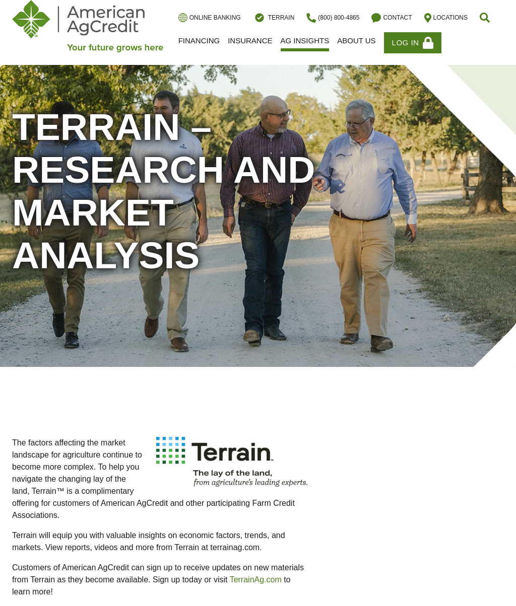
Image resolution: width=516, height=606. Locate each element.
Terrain (274, 17)
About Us (356, 40)
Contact (391, 18)
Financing (199, 40)
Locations (446, 18)
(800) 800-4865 (332, 18)
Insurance (250, 40)
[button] (486, 18)
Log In (413, 43)
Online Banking (209, 17)
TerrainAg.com (256, 579)
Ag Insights (305, 40)
